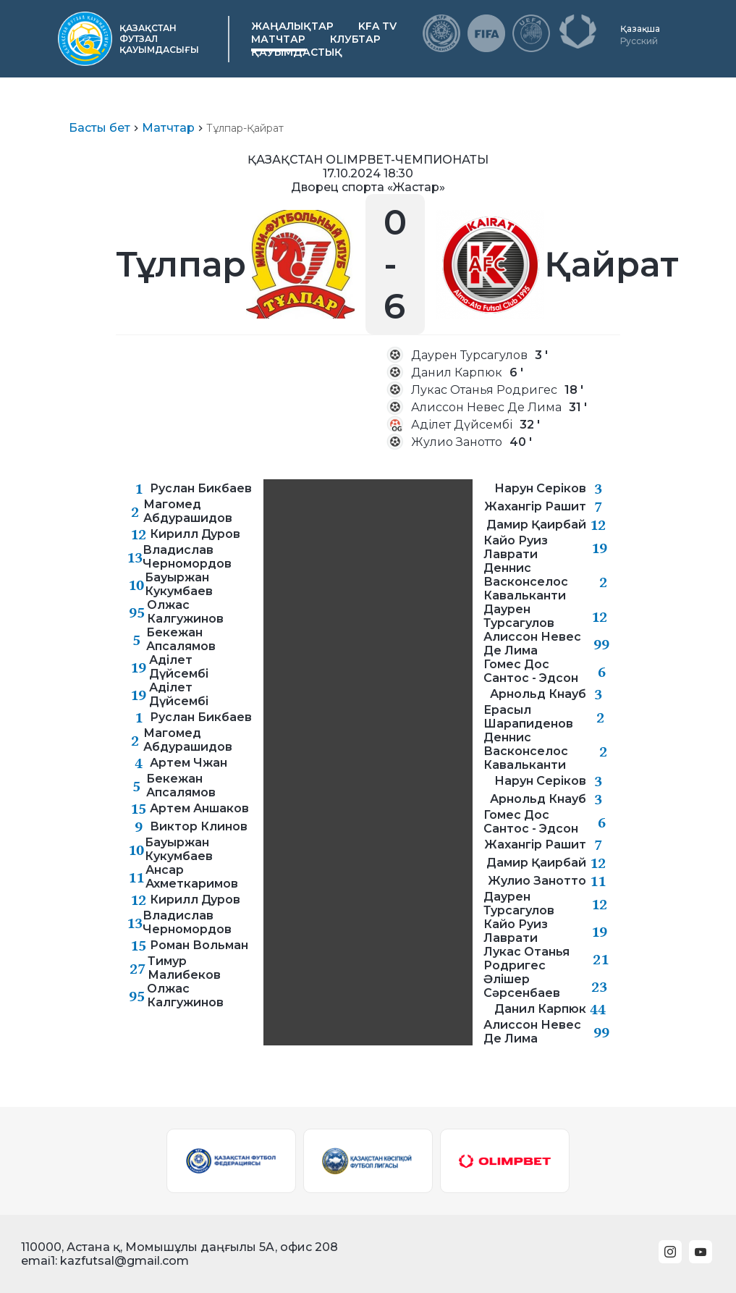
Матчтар (278, 39)
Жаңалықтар (292, 26)
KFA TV (377, 26)
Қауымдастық (296, 52)
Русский (639, 40)
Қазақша (640, 28)
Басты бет (99, 128)
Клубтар (355, 39)
